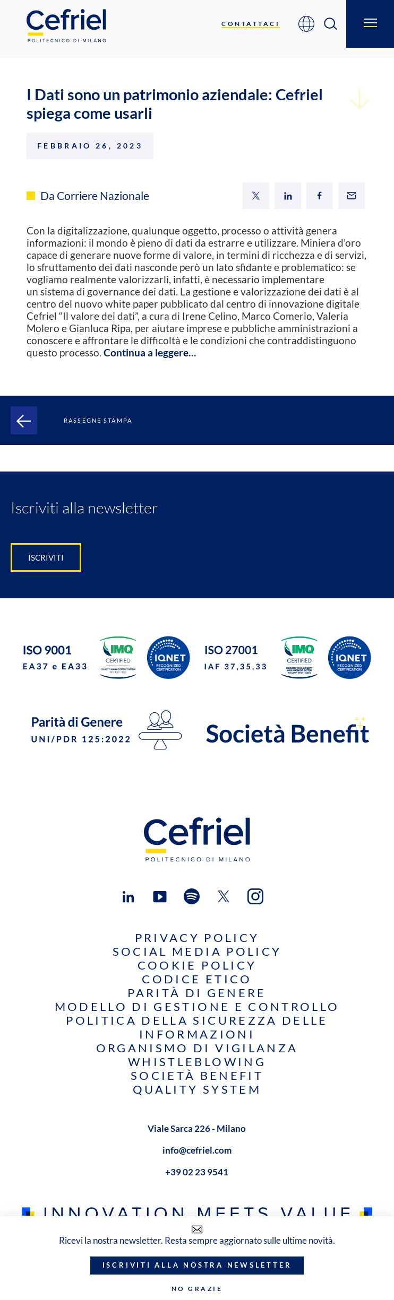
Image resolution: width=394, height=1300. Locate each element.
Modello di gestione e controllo (197, 1007)
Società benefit (197, 1076)
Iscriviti (46, 557)
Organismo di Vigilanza (197, 1048)
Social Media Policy (197, 951)
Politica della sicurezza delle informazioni (197, 1027)
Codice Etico (197, 979)
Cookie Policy (197, 965)
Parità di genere (197, 993)
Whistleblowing (197, 1062)
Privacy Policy (197, 938)
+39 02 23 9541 (196, 1171)
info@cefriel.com (197, 1150)
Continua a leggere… (150, 352)
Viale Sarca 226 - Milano (197, 1128)
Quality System (197, 1089)
